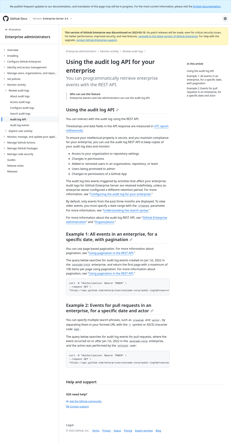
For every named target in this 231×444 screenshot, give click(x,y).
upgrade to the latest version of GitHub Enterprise (168, 36)
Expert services (144, 430)
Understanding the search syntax (125, 210)
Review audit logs (133, 51)
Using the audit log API (92, 110)
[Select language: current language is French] (225, 19)
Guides (11, 160)
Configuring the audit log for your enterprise (120, 194)
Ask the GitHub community (84, 401)
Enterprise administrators (27, 36)
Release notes (15, 165)
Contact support (77, 406)
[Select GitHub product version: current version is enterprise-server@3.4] (52, 19)
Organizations (104, 222)
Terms (95, 430)
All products (13, 29)
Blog (158, 430)
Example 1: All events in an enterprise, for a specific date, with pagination (111, 236)
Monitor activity (109, 51)
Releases (12, 171)
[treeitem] (31, 50)
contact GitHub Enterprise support (96, 40)
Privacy (106, 430)
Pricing (128, 430)
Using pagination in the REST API (111, 253)
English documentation (207, 6)
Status (117, 430)
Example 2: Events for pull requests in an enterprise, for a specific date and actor (109, 308)
